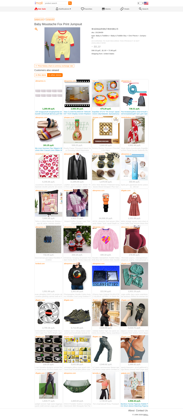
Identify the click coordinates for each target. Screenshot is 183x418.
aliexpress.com (70, 81)
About (131, 410)
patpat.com (125, 373)
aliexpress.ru (40, 81)
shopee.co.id (69, 117)
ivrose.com (68, 190)
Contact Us (142, 410)
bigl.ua (95, 81)
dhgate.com (125, 190)
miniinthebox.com (128, 117)
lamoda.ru (97, 373)
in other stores (54, 75)
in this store (41, 75)
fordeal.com (40, 263)
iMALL (145, 415)
